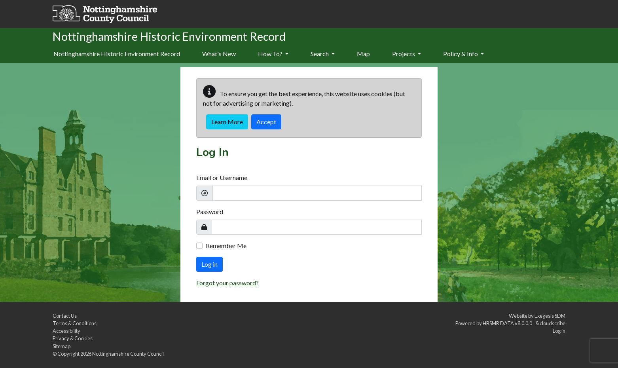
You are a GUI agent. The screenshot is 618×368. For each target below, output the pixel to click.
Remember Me (226, 245)
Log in (209, 264)
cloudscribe (552, 323)
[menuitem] (219, 54)
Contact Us (65, 316)
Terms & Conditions (75, 323)
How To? (273, 53)
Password (209, 211)
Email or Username (221, 177)
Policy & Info (463, 53)
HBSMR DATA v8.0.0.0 (508, 323)
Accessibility (66, 331)
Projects (406, 53)
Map (363, 53)
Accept (266, 121)
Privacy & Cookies (73, 338)
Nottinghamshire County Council (128, 354)
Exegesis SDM (550, 316)
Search (323, 53)
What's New (219, 53)
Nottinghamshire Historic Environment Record (116, 53)
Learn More (227, 121)
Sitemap (61, 346)
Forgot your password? (227, 282)
